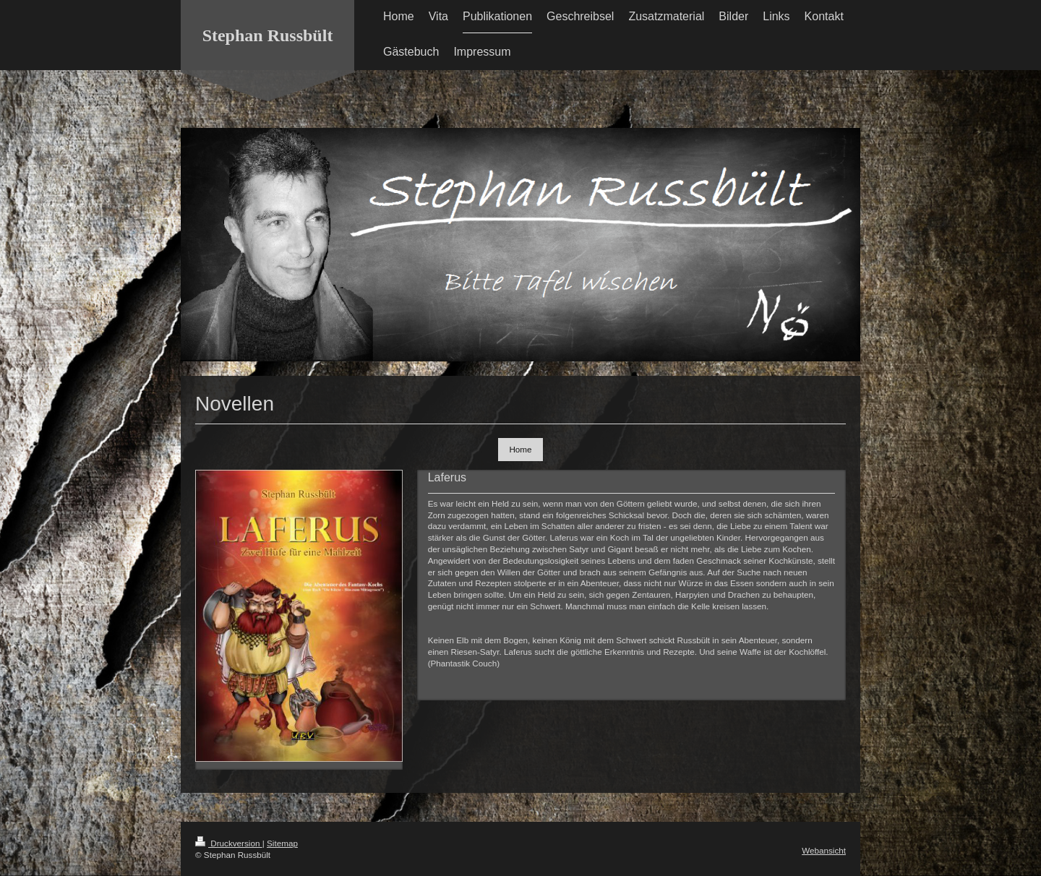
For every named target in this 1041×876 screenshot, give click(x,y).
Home (520, 449)
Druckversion (228, 843)
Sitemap (282, 843)
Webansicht (824, 850)
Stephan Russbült (267, 35)
